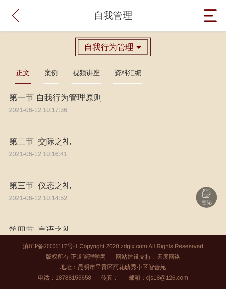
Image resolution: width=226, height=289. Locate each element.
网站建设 (127, 256)
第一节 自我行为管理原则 (55, 97)
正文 (23, 73)
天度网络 (168, 256)
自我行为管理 (113, 47)
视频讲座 (86, 73)
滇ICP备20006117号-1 (50, 246)
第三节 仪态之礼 (40, 185)
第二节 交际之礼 (40, 141)
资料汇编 (128, 73)
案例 (51, 73)
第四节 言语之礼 (40, 229)
